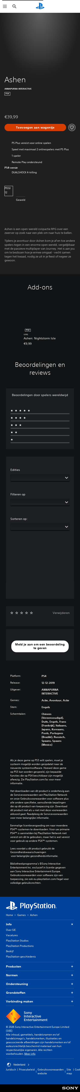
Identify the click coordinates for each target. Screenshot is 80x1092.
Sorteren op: (19, 519)
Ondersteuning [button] (40, 984)
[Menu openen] (5, 6)
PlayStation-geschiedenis (21, 956)
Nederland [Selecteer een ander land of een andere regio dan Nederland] (18, 1065)
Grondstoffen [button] (40, 993)
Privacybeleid (27, 1069)
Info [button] (40, 924)
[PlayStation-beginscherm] (40, 6)
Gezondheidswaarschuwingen (28, 852)
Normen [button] (40, 975)
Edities (15, 470)
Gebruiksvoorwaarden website (51, 1071)
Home (9, 915)
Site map (69, 1071)
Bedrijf (9, 951)
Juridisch (11, 1069)
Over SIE (11, 930)
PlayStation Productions (20, 946)
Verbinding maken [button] (40, 1001)
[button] (40, 646)
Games (21, 915)
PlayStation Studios (17, 940)
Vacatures (12, 935)
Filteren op (17, 494)
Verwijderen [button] (61, 613)
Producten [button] (40, 967)
